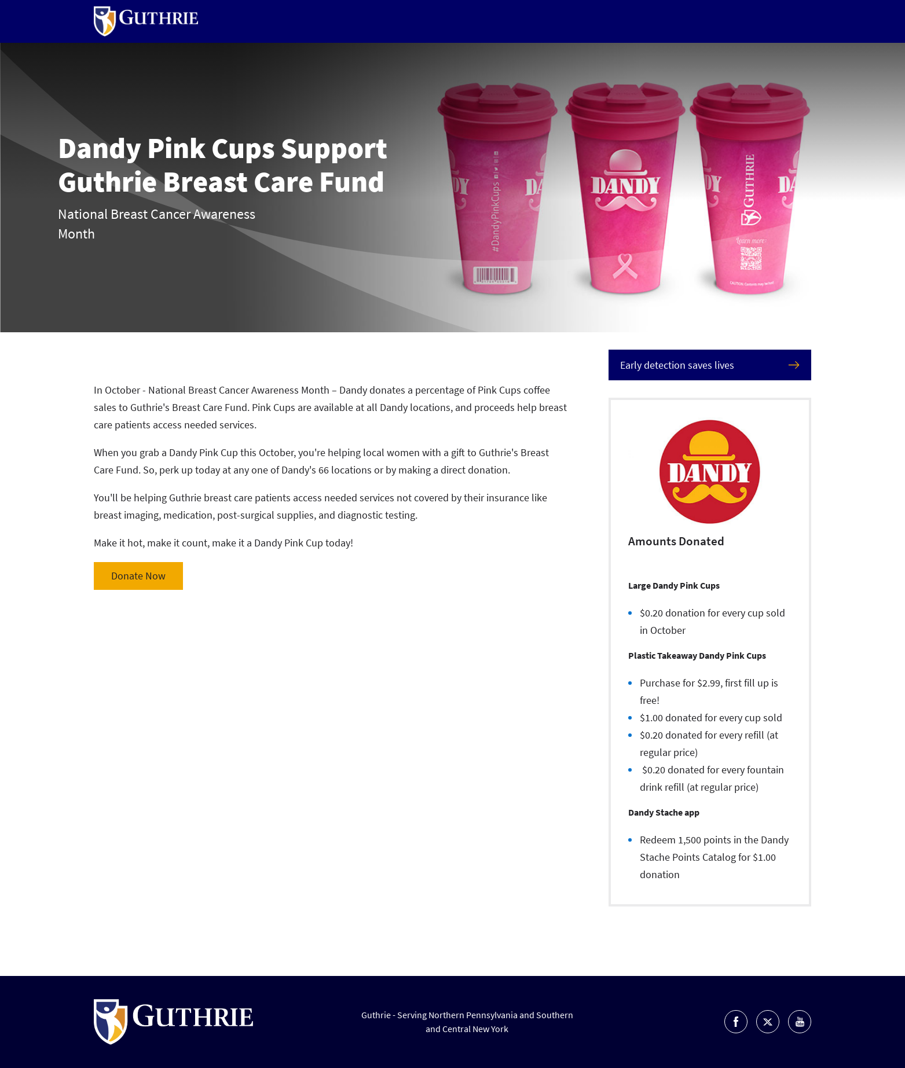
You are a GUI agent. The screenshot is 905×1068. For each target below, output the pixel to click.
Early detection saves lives (677, 365)
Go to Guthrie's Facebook (736, 1021)
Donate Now (138, 575)
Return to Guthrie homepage (146, 21)
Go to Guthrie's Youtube (799, 1021)
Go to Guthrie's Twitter (767, 1021)
